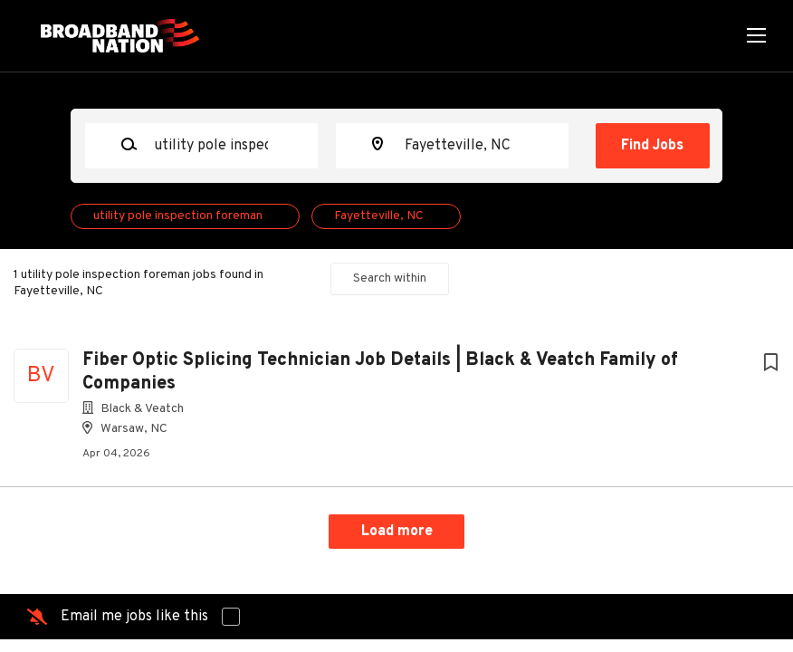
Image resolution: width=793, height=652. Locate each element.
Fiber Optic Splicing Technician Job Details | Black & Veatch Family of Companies (380, 372)
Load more (397, 532)
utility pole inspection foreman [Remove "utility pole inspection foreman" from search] (178, 216)
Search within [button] (389, 278)
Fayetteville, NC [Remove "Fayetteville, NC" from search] (379, 216)
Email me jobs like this (134, 617)
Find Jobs (652, 146)
